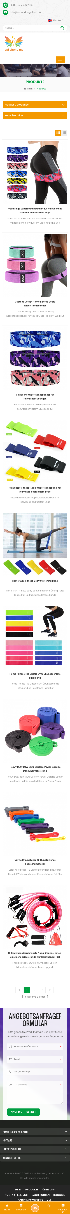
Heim (28, 89)
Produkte (32, 1190)
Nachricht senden (23, 1112)
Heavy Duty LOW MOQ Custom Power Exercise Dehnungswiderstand (35, 769)
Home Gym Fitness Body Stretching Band (35, 581)
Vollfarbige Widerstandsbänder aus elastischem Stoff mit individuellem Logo (35, 210)
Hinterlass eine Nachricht (35, 1208)
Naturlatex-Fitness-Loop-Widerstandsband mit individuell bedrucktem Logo (35, 490)
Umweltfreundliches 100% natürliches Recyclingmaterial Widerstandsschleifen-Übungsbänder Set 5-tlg (35, 862)
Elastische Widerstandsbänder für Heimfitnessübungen (35, 397)
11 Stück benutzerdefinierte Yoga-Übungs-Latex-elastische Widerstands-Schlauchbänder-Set (35, 955)
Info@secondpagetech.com (26, 12)
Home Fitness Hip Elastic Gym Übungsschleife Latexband (35, 676)
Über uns (48, 1190)
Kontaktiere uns (16, 1195)
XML (49, 1200)
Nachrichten (40, 1195)
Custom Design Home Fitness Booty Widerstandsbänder (35, 304)
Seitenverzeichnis (30, 1200)
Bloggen (59, 1195)
